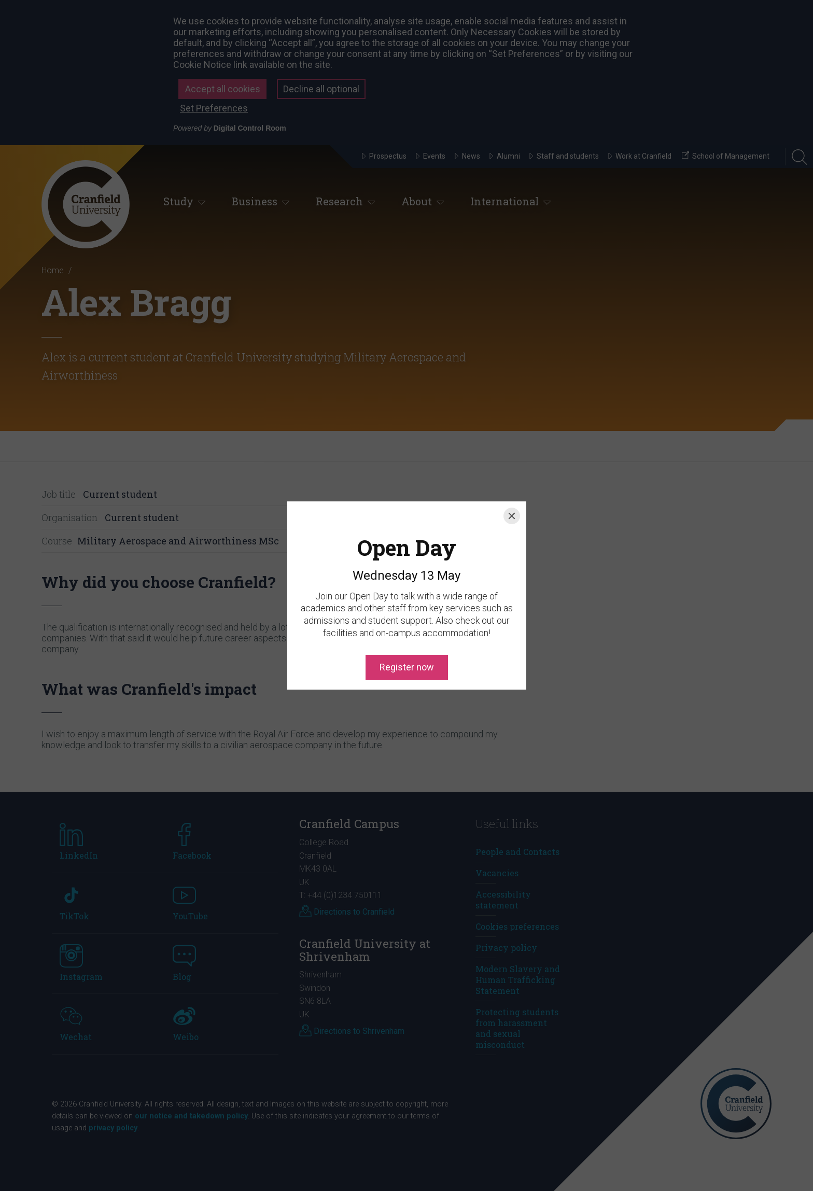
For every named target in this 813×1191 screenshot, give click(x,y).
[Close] (511, 469)
